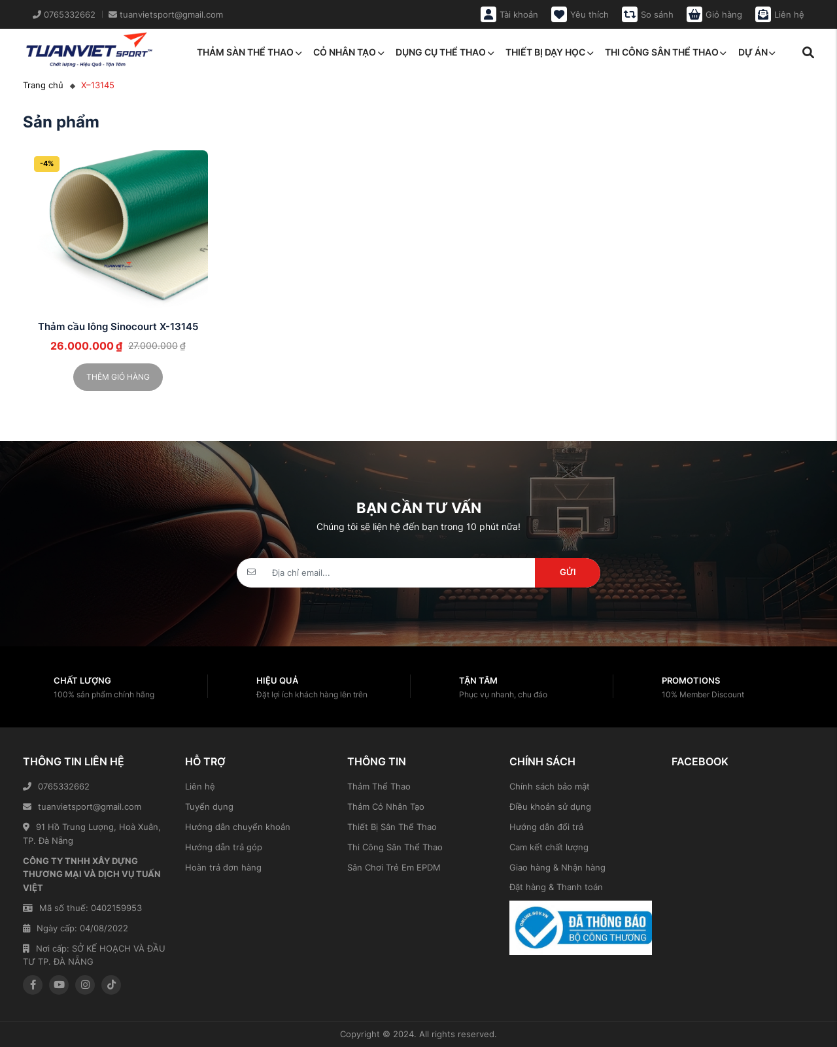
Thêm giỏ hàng (118, 377)
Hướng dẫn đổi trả (546, 827)
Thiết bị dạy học (549, 52)
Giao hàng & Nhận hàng (557, 867)
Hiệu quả (277, 680)
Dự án (757, 52)
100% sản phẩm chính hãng (104, 694)
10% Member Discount (703, 694)
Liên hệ (200, 786)
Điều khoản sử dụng (550, 806)
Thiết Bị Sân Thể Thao (392, 827)
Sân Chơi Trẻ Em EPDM (394, 867)
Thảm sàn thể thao (249, 52)
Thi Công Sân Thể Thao (395, 847)
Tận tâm (478, 680)
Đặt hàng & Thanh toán (556, 887)
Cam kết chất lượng (549, 847)
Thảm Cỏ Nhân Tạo (385, 806)
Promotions (691, 680)
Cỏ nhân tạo (348, 52)
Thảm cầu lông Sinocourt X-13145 (118, 326)
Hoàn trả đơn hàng (223, 867)
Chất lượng (82, 680)
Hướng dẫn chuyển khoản (237, 827)
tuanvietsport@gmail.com (82, 806)
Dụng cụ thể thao (445, 52)
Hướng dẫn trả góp (223, 847)
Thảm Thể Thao (379, 786)
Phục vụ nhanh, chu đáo (503, 694)
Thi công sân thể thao (665, 52)
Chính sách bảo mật (549, 786)
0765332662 (56, 786)
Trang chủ (43, 85)
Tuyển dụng (209, 806)
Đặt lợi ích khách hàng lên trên (311, 694)
